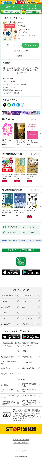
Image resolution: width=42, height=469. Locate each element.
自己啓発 (23, 84)
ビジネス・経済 (14, 84)
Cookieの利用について (29, 396)
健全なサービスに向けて (29, 391)
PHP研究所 (12, 81)
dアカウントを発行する (21, 440)
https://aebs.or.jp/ (19, 420)
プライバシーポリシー (8, 391)
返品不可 (20, 38)
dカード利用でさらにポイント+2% (26, 36)
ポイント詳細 (23, 32)
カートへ (13, 45)
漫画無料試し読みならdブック (9, 240)
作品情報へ (20, 56)
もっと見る (34, 119)
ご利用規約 (5, 385)
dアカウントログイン (8, 374)
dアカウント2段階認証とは (8, 396)
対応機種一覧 (27, 357)
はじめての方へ (8, 357)
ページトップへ (21, 451)
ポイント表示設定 (28, 368)
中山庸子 (20, 22)
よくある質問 (27, 362)
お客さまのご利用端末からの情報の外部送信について (29, 403)
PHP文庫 (12, 87)
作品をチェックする (22, 51)
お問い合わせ (6, 368)
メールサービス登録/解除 (8, 362)
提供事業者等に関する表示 (29, 385)
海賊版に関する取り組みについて (8, 403)
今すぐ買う (32, 45)
